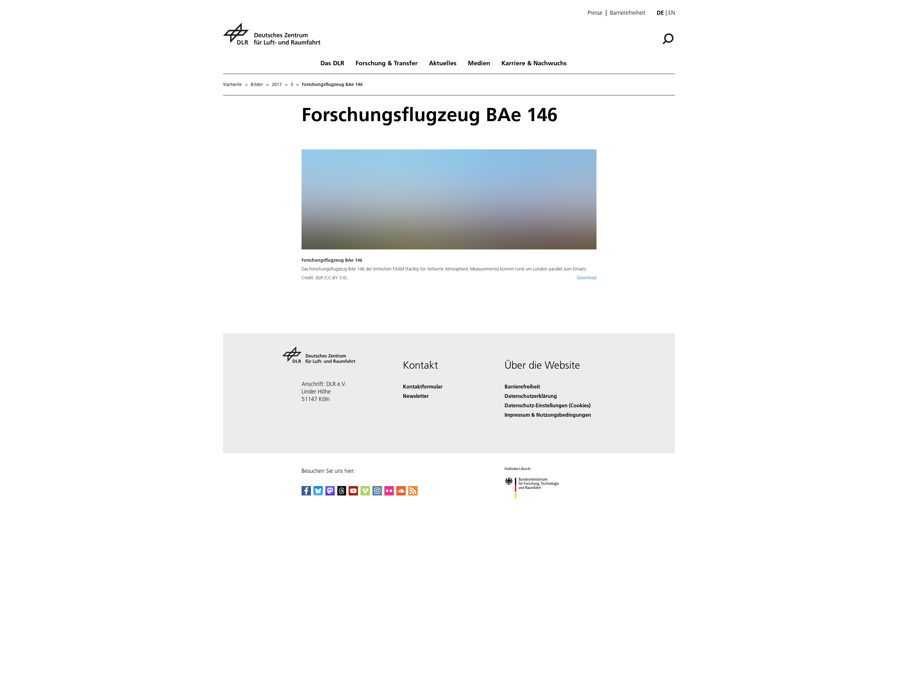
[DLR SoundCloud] (401, 493)
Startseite (232, 84)
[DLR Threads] (341, 493)
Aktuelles (443, 63)
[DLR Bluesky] (318, 493)
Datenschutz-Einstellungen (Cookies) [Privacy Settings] (548, 405)
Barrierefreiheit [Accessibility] (522, 386)
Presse (595, 12)
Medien (479, 63)
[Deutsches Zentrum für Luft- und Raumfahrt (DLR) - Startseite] (274, 37)
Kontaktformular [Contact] (422, 386)
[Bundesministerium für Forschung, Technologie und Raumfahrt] (535, 504)
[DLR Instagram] (377, 493)
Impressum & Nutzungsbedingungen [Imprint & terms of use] (548, 414)
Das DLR (332, 63)
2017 (277, 84)
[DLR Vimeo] (365, 493)
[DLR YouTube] (353, 493)
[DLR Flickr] (389, 493)
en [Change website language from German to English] (671, 12)
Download (586, 278)
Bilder (257, 84)
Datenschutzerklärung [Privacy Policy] (531, 396)
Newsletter (416, 396)
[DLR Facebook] (306, 493)
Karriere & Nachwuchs (534, 63)
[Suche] (668, 39)
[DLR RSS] (413, 493)
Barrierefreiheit (627, 12)
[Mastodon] (330, 493)
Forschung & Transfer (386, 63)
